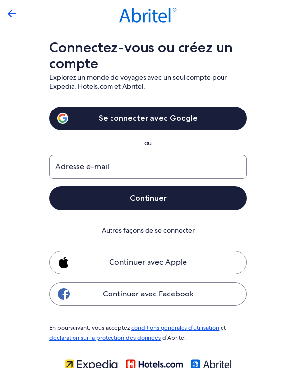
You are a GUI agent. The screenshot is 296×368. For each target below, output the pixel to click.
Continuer (148, 198)
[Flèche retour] (12, 14)
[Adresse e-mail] (148, 167)
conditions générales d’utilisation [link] (173, 327)
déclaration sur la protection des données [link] (103, 336)
